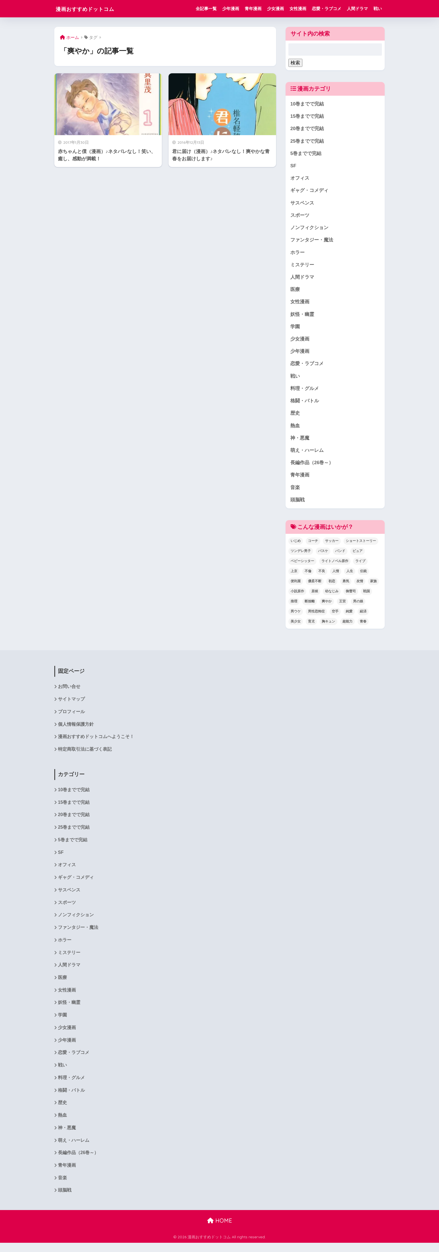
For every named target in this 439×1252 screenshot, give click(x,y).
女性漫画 (297, 8)
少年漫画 (230, 8)
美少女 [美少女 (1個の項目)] (296, 626)
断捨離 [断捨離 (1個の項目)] (310, 606)
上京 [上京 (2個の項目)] (294, 575)
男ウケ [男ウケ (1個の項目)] (296, 616)
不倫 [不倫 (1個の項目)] (308, 575)
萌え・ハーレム (307, 454)
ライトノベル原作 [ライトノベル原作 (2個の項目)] (334, 565)
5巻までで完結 (305, 154)
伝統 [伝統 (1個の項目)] (363, 575)
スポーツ (299, 216)
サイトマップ (71, 704)
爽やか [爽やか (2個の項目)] (327, 606)
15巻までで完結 (307, 116)
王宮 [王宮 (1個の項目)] (342, 606)
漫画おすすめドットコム (94, 8)
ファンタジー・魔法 (311, 241)
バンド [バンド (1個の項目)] (340, 555)
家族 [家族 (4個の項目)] (373, 586)
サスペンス (302, 204)
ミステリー (302, 266)
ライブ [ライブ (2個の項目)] (360, 565)
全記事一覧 (206, 8)
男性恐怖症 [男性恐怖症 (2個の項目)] (316, 616)
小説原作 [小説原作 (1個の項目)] (297, 596)
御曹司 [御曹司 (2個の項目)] (351, 596)
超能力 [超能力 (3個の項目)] (347, 626)
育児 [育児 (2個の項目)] (311, 626)
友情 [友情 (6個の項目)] (359, 586)
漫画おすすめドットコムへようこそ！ (96, 741)
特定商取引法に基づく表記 (85, 754)
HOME (219, 1229)
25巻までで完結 (307, 141)
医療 (295, 291)
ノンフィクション (309, 229)
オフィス (299, 179)
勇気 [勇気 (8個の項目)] (345, 586)
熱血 (295, 429)
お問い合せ (69, 691)
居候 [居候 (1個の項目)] (314, 596)
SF (293, 166)
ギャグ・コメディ (309, 191)
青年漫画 (253, 8)
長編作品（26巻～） (312, 466)
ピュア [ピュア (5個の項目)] (357, 555)
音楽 (295, 491)
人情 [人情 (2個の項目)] (335, 575)
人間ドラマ (357, 8)
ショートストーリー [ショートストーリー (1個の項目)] (361, 545)
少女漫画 (275, 8)
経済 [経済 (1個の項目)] (363, 616)
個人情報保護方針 (76, 729)
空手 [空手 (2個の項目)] (335, 616)
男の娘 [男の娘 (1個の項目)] (358, 606)
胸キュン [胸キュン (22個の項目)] (328, 626)
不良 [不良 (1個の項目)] (321, 575)
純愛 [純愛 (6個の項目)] (349, 616)
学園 (295, 329)
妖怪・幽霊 (302, 316)
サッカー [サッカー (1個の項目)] (331, 545)
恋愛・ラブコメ (326, 8)
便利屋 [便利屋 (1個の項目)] (296, 586)
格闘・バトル (304, 404)
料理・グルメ (304, 391)
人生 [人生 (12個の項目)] (349, 575)
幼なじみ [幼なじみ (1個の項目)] (331, 596)
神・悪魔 (299, 441)
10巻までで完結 (307, 104)
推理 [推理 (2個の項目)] (294, 606)
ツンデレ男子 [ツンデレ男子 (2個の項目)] (301, 555)
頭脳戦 (297, 504)
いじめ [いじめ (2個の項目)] (296, 545)
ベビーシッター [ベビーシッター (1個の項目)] (302, 565)
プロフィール (71, 716)
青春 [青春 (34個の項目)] (363, 626)
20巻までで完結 (307, 128)
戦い (377, 8)
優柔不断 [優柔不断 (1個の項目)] (314, 586)
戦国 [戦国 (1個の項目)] (366, 596)
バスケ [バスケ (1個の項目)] (323, 555)
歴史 (295, 416)
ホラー (297, 254)
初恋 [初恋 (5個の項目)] (331, 586)
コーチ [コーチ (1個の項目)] (313, 545)
